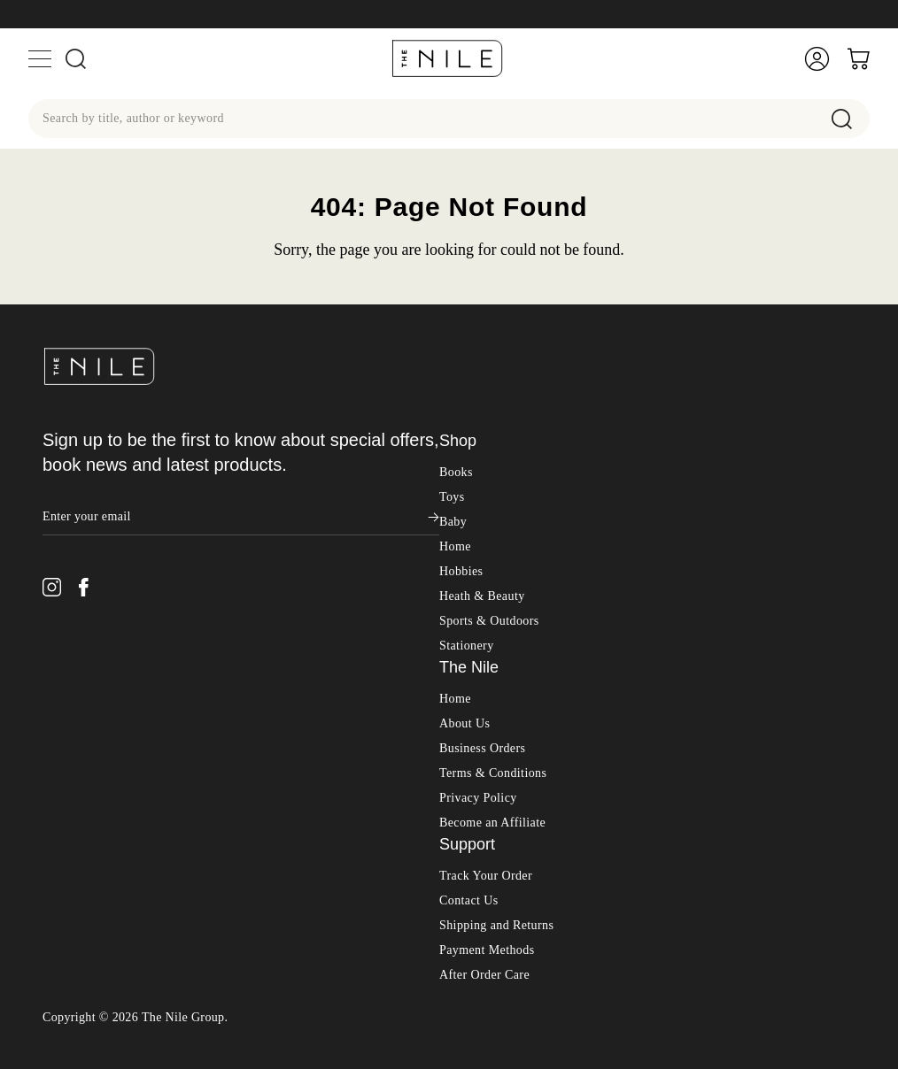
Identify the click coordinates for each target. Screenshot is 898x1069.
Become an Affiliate (492, 822)
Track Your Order (485, 875)
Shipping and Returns (496, 925)
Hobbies (461, 571)
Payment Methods (487, 950)
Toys (452, 497)
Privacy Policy (478, 797)
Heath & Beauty (482, 596)
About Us (464, 723)
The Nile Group (183, 1017)
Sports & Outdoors (489, 620)
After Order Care (484, 974)
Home (455, 546)
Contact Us (469, 900)
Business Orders (482, 748)
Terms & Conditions (492, 773)
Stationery (466, 645)
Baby (453, 521)
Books (456, 472)
